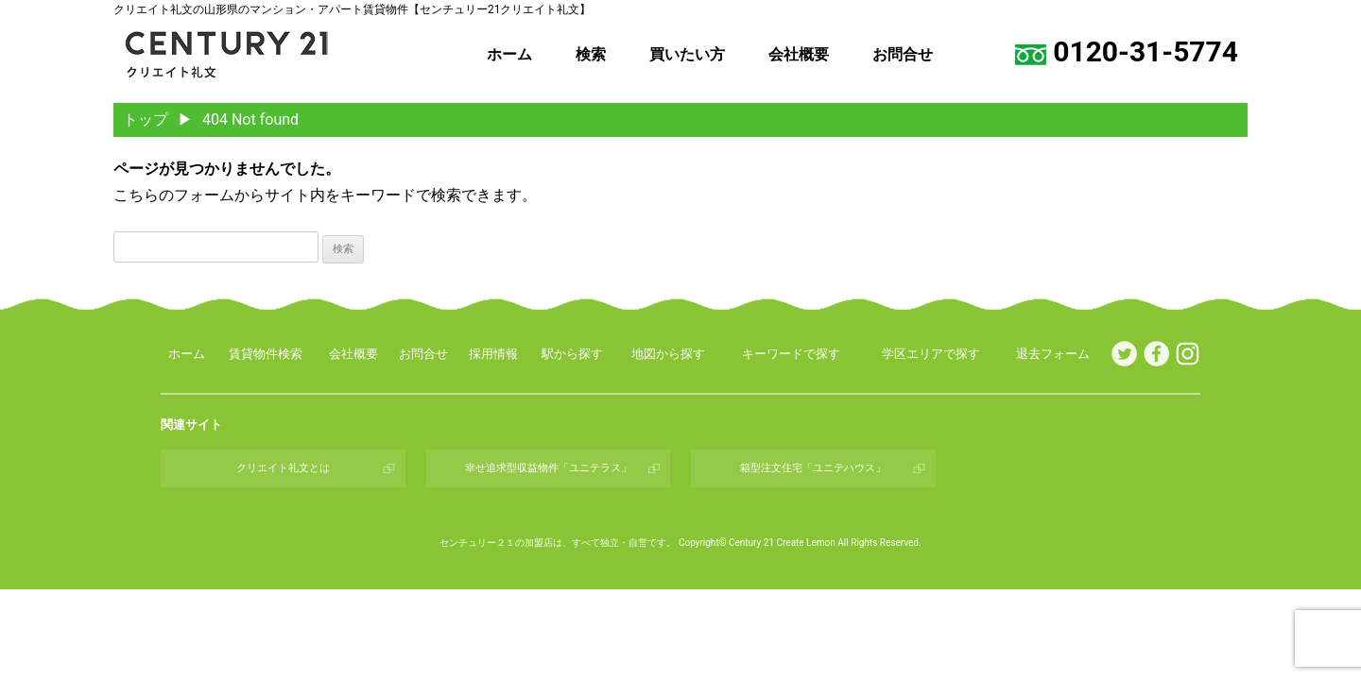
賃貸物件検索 (265, 354)
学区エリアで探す (931, 354)
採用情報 (493, 354)
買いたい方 (687, 54)
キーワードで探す (791, 354)
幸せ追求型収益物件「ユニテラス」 (548, 468)
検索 (591, 54)
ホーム (509, 54)
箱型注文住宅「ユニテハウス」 (813, 468)
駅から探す (572, 354)
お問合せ (902, 54)
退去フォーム (1053, 354)
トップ (145, 119)
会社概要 (798, 54)
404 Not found (250, 119)
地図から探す (668, 354)
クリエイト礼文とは (283, 468)
